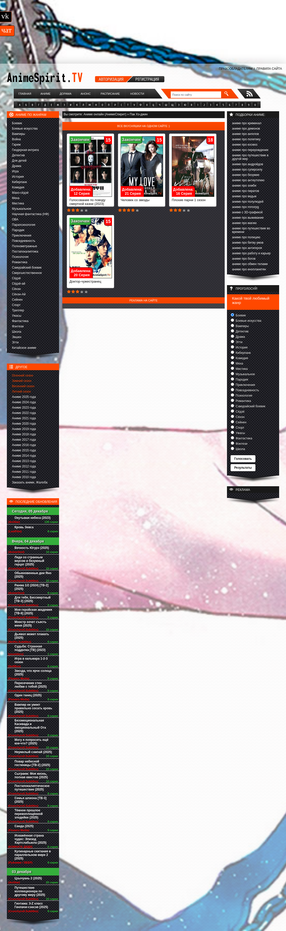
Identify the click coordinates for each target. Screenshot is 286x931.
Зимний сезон (22, 381)
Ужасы (16, 315)
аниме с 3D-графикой (247, 212)
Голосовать (243, 459)
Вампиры (18, 134)
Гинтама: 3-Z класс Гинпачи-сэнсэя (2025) (31, 905)
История (18, 176)
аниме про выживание (248, 217)
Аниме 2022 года (24, 413)
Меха (15, 198)
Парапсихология (23, 225)
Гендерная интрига (25, 150)
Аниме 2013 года (24, 461)
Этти (15, 342)
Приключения (21, 235)
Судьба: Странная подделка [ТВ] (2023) (30, 648)
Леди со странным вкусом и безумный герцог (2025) (29, 560)
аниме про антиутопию (248, 180)
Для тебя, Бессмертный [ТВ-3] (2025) (33, 599)
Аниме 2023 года (24, 407)
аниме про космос (245, 144)
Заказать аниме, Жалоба (30, 482)
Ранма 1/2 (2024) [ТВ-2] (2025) (31, 587)
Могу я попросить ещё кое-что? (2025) (31, 741)
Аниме (45, 93)
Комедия (18, 187)
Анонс (86, 93)
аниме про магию (244, 223)
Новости (137, 93)
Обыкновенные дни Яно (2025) (33, 574)
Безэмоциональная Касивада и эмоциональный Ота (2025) (30, 726)
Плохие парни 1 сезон (193, 198)
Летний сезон (21, 391)
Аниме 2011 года (24, 472)
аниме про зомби (244, 185)
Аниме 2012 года (24, 466)
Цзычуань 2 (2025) (28, 878)
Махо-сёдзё (20, 192)
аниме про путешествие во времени (251, 230)
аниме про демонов (246, 128)
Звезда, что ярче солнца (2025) (33, 672)
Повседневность (23, 241)
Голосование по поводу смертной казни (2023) (90, 200)
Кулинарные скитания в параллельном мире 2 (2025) (33, 855)
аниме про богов (243, 258)
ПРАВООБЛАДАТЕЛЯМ (235, 69)
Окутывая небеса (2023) (33, 518)
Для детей (19, 160)
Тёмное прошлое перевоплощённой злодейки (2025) (29, 814)
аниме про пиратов (245, 191)
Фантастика (20, 321)
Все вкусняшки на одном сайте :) (143, 126)
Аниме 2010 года (24, 477)
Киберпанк (19, 182)
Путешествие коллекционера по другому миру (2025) (30, 891)
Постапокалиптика (25, 251)
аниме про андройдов (247, 164)
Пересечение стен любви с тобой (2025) (31, 684)
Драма (16, 166)
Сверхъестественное (27, 273)
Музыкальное (21, 209)
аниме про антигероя (247, 248)
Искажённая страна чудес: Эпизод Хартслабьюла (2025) (31, 839)
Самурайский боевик (26, 267)
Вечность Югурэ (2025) (32, 548)
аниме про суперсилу (247, 169)
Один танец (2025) (28, 695)
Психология (20, 257)
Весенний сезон (23, 386)
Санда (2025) (24, 826)
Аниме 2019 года (24, 429)
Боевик (17, 123)
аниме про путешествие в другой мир (250, 157)
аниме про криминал (246, 123)
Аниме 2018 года (24, 434)
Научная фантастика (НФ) (30, 214)
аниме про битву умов (247, 242)
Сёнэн (16, 289)
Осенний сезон (22, 375)
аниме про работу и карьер (251, 253)
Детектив (18, 155)
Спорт (16, 305)
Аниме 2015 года (24, 450)
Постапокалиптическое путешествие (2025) (32, 787)
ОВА (15, 219)
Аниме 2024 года (24, 402)
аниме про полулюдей (247, 201)
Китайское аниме (24, 348)
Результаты (243, 467)
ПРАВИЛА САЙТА (269, 69)
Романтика (19, 262)
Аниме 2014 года (24, 455)
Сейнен (17, 299)
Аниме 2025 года (24, 397)
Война (16, 139)
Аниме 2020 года (24, 423)
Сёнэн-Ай (18, 294)
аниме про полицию (246, 237)
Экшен (16, 337)
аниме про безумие (245, 175)
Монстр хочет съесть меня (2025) (31, 623)
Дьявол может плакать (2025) (32, 636)
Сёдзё (16, 278)
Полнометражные (24, 246)
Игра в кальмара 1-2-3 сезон (31, 660)
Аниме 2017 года (24, 439)
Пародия (18, 230)
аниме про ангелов (245, 134)
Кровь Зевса (24, 527)
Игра (15, 171)
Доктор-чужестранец (90, 279)
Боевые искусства (25, 128)
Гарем (16, 144)
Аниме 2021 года (24, 418)
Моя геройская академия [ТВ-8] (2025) (33, 611)
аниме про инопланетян (249, 269)
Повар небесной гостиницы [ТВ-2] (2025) (32, 763)
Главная (24, 93)
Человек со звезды (142, 198)
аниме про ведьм (244, 196)
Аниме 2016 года (24, 445)
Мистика (18, 203)
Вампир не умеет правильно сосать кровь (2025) (33, 708)
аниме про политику (246, 139)
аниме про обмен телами (250, 264)
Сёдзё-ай (18, 283)
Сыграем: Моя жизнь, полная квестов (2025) (31, 775)
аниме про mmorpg (245, 207)
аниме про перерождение (250, 150)
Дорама (65, 93)
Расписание (110, 93)
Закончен (80, 139)
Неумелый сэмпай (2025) (33, 752)
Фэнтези (18, 326)
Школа (16, 332)
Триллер (18, 310)
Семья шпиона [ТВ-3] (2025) (31, 799)
